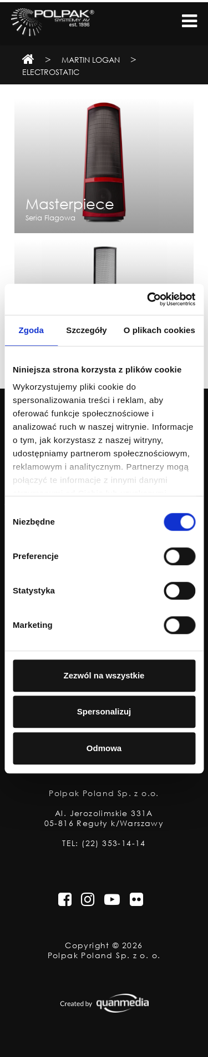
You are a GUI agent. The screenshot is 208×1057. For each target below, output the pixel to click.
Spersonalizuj (104, 711)
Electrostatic (50, 72)
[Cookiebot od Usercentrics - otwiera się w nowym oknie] (148, 299)
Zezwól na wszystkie (104, 675)
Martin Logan (91, 59)
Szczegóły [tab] (86, 330)
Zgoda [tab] (31, 330)
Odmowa (104, 748)
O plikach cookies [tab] (159, 330)
